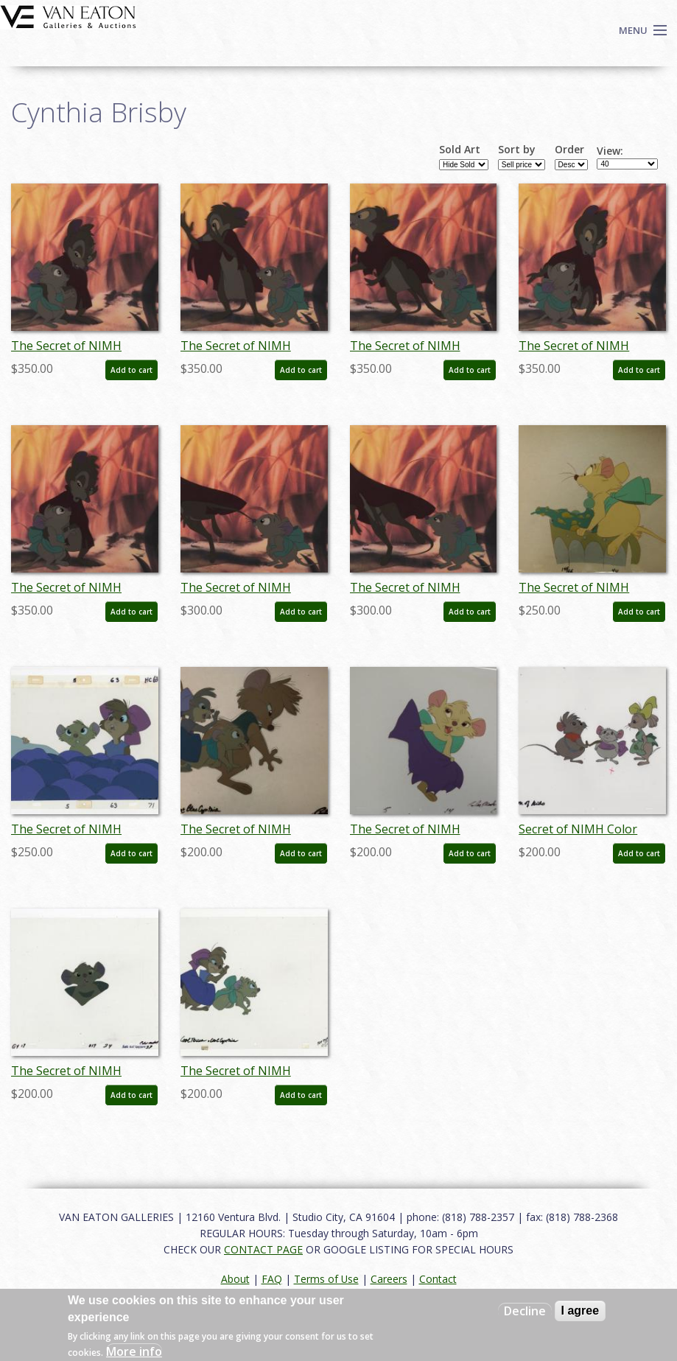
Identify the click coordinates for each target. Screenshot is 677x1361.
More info (134, 1351)
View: (610, 151)
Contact (438, 1279)
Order (569, 149)
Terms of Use (326, 1279)
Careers (389, 1279)
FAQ (272, 1279)
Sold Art (459, 149)
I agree (580, 1310)
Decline (525, 1311)
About (235, 1279)
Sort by (517, 149)
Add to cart (131, 370)
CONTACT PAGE (263, 1249)
